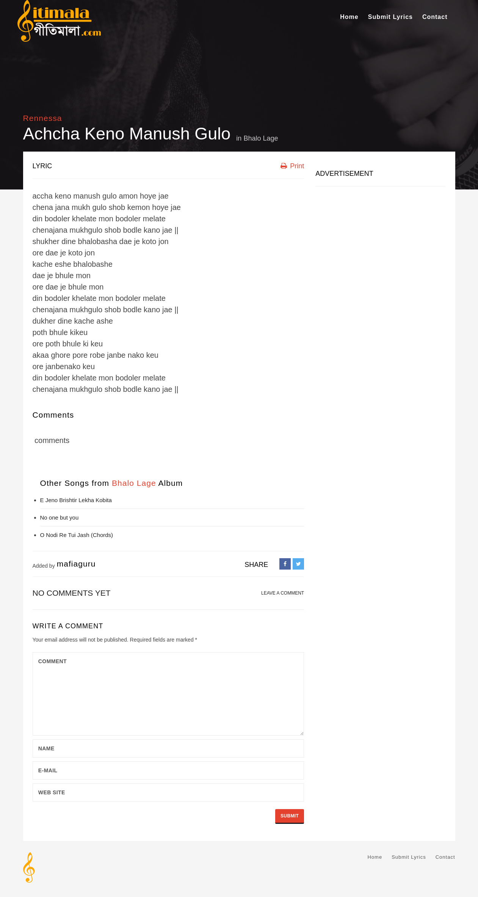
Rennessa (42, 118)
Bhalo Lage (260, 138)
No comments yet (72, 593)
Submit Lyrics (390, 17)
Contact (435, 17)
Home (349, 17)
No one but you (59, 517)
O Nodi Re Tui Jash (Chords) (76, 535)
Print (292, 166)
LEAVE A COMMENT (282, 593)
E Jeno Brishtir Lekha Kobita (76, 500)
